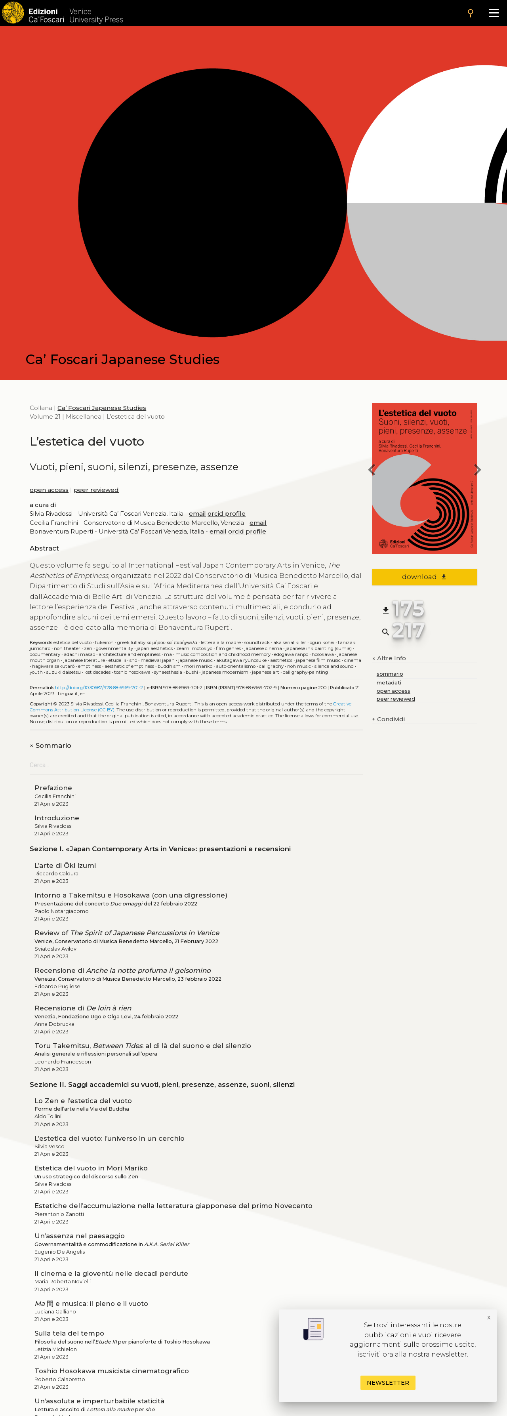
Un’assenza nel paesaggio (79, 1236)
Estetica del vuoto (72, 642)
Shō (133, 660)
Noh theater (67, 648)
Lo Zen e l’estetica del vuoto (83, 1101)
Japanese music (195, 660)
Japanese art (265, 672)
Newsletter (388, 1382)
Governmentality (114, 648)
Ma (168, 654)
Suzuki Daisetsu (63, 672)
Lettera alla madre (221, 642)
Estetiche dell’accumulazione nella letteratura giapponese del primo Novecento (173, 1206)
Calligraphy (271, 666)
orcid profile (227, 513)
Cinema (352, 660)
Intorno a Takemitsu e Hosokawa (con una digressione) (130, 895)
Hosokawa (323, 654)
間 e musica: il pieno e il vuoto (91, 1303)
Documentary (45, 654)
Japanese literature (84, 660)
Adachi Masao (79, 654)
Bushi (192, 672)
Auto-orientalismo (235, 666)
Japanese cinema (263, 648)
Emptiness (89, 666)
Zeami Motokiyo (194, 648)
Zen (88, 648)
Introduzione (56, 818)
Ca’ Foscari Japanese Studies (101, 408)
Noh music (299, 666)
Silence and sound (334, 666)
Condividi (388, 719)
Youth (36, 672)
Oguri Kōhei (322, 642)
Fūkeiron (104, 642)
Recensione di (122, 970)
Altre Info (389, 658)
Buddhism (169, 666)
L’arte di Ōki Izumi (65, 865)
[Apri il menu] (493, 13)
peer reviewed (96, 490)
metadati (389, 683)
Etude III (117, 660)
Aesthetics (281, 660)
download (424, 577)
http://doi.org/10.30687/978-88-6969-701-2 (99, 687)
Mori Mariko (198, 666)
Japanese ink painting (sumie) (319, 648)
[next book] (477, 471)
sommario (390, 674)
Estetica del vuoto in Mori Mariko (91, 1168)
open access (49, 490)
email (197, 513)
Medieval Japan (158, 660)
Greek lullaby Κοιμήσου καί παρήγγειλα (157, 642)
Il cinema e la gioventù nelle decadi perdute (111, 1273)
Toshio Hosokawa (132, 672)
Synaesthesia (168, 672)
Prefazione (53, 788)
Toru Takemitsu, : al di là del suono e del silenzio (142, 1046)
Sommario (50, 745)
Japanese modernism (225, 672)
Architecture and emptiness (129, 654)
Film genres (228, 648)
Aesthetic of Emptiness (129, 666)
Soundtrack (257, 642)
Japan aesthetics (155, 648)
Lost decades (97, 672)
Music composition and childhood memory (223, 654)
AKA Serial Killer (289, 642)
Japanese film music (318, 660)
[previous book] (372, 471)
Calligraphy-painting (305, 672)
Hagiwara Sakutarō (53, 666)
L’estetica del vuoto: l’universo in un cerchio (109, 1138)
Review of (126, 933)
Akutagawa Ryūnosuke (241, 660)
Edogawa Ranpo (291, 654)
